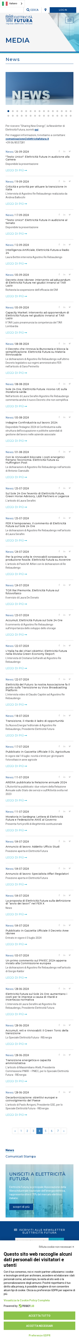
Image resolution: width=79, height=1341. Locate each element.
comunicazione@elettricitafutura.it (27, 138)
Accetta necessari (39, 1325)
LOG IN (63, 9)
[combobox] (12, 3)
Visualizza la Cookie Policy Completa (27, 1300)
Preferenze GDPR (39, 1335)
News (10, 1150)
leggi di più (16, 170)
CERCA (33, 9)
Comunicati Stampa (21, 1156)
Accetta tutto (39, 1315)
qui (36, 129)
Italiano (9, 3)
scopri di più (21, 1206)
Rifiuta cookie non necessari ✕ (56, 1246)
